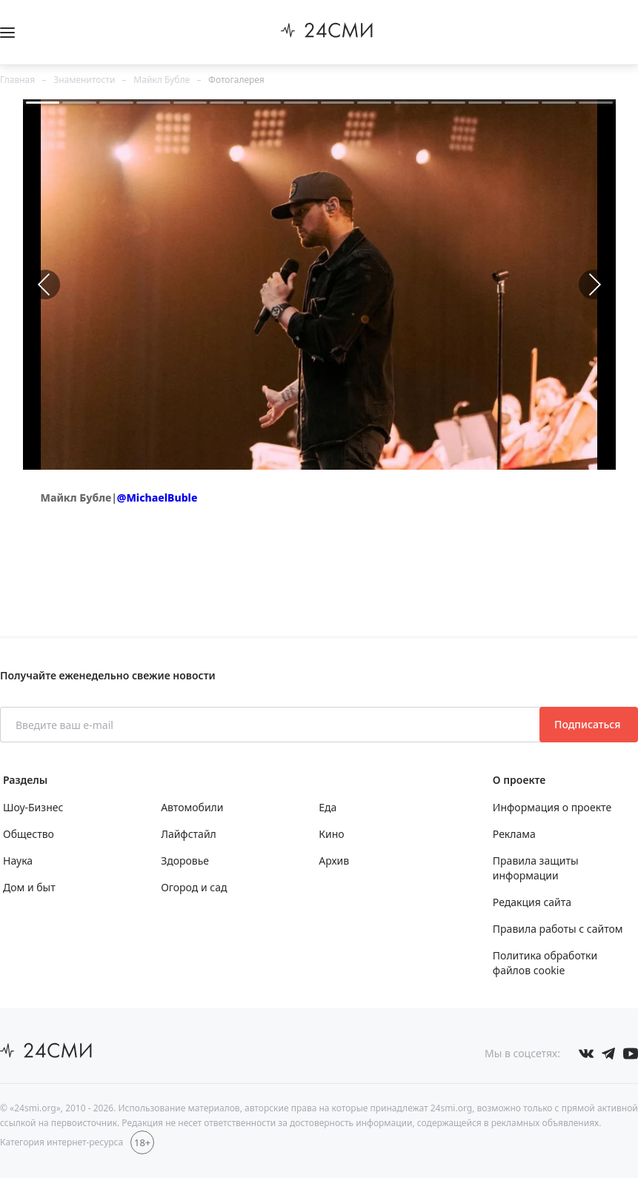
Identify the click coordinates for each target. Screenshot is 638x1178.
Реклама (514, 834)
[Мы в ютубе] (630, 1053)
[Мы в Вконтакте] (586, 1053)
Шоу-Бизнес (33, 807)
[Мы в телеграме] (608, 1053)
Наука (18, 860)
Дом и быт (29, 887)
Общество (28, 834)
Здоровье (185, 860)
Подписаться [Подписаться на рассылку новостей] (588, 724)
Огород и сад (194, 887)
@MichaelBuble (157, 497)
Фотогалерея (236, 79)
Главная (17, 79)
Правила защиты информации (536, 867)
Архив (334, 860)
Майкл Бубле (161, 79)
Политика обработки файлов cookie (545, 962)
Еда (327, 807)
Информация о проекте (552, 807)
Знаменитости (84, 79)
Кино (331, 834)
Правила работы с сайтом (558, 929)
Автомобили (192, 807)
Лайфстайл (188, 834)
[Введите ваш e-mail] (271, 724)
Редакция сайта (532, 902)
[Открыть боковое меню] (7, 32)
